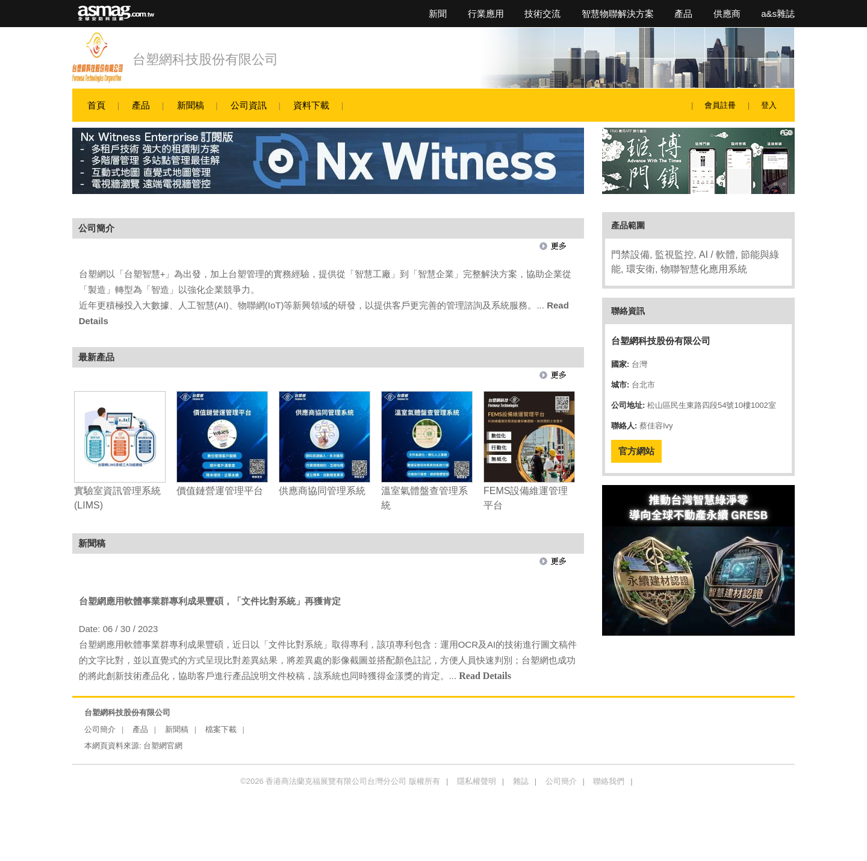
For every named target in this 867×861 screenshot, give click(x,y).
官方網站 (636, 451)
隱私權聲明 (476, 781)
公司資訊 (249, 105)
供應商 (727, 13)
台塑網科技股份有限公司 (205, 59)
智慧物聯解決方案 (618, 13)
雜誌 (521, 781)
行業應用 (486, 13)
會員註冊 (720, 105)
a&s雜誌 (778, 13)
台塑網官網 (162, 745)
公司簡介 (100, 729)
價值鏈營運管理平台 (219, 491)
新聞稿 (190, 105)
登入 (769, 105)
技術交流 (542, 13)
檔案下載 (221, 729)
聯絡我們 (608, 781)
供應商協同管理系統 (322, 491)
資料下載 (311, 105)
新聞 (438, 13)
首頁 (96, 105)
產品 (683, 13)
